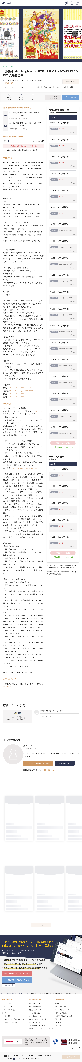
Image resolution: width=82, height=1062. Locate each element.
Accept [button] (75, 1052)
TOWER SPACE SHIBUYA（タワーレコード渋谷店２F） (38, 1058)
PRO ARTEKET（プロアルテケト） (13, 1019)
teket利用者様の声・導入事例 (38, 1019)
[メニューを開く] (78, 3)
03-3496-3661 (8, 687)
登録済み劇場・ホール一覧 (37, 1025)
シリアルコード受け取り (9, 1022)
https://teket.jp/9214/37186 (20, 388)
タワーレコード (29, 746)
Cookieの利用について (62, 1010)
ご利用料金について (35, 1010)
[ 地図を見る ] (10, 83)
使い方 (4, 1013)
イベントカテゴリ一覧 (9, 1007)
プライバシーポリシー (62, 1007)
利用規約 (58, 1003)
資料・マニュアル (34, 1022)
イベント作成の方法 (35, 1007)
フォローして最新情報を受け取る (38, 763)
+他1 (14, 1058)
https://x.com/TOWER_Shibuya (24, 468)
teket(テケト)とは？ (35, 1003)
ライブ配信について (35, 1016)
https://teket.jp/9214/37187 (21, 391)
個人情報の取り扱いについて (64, 1013)
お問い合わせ (59, 1025)
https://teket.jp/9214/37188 (20, 394)
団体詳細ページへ (64, 763)
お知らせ (58, 1022)
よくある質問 (6, 1016)
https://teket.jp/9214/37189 (20, 397)
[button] (2, 1054)
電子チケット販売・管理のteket (9, 993)
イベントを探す (7, 1003)
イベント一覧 (24, 993)
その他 (5, 66)
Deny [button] (65, 1052)
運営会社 (58, 1019)
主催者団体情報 (71, 81)
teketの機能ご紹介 (35, 1013)
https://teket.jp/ (37, 411)
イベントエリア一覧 (8, 1010)
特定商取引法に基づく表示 (63, 1016)
